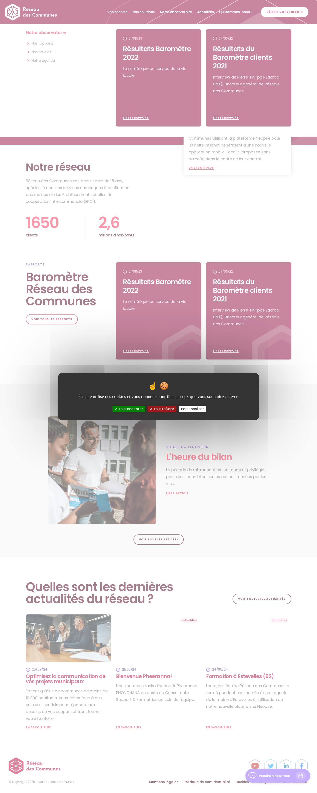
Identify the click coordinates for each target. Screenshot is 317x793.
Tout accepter (129, 408)
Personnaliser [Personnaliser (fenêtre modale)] (192, 408)
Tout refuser (162, 408)
